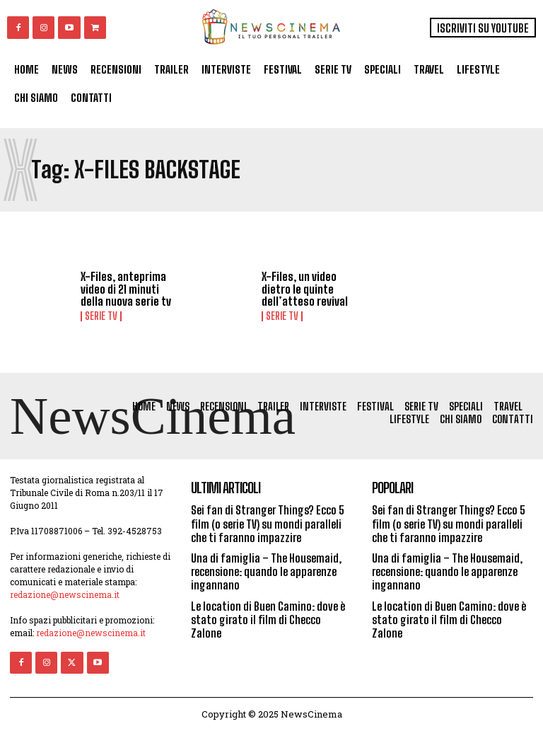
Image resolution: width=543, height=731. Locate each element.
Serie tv (101, 316)
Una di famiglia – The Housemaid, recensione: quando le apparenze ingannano (266, 571)
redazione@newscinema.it (64, 594)
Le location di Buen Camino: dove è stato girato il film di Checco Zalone (268, 619)
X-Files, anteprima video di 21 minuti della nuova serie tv (126, 289)
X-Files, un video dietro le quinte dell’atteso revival (305, 289)
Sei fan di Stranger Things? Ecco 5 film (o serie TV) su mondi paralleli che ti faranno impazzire (267, 523)
